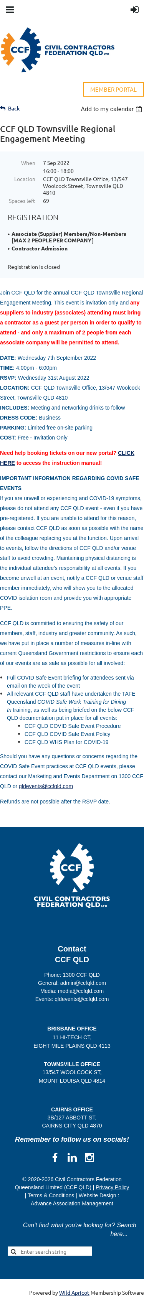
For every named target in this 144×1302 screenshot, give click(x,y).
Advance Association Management (72, 1203)
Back (14, 108)
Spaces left (22, 200)
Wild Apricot (74, 1292)
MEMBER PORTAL (113, 89)
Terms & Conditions (51, 1195)
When (28, 162)
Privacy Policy (112, 1187)
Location (24, 178)
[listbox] (112, 109)
